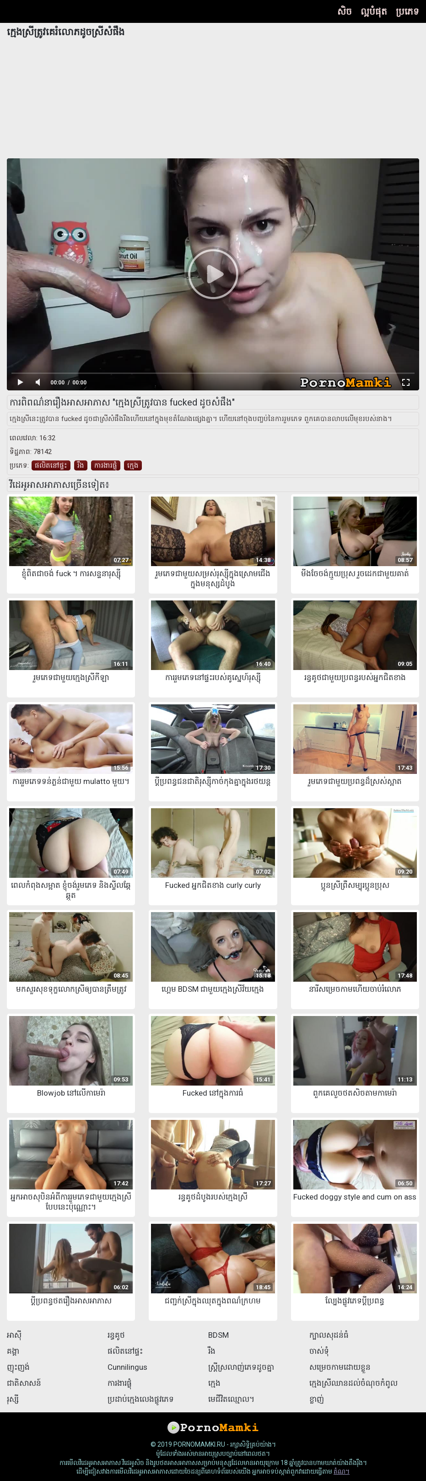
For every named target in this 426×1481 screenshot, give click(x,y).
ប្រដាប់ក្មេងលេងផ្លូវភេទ (141, 1399)
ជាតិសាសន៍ (24, 1383)
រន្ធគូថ (116, 1335)
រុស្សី (13, 1399)
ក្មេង (133, 465)
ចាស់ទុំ (319, 1351)
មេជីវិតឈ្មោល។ (231, 1399)
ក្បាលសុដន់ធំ (329, 1335)
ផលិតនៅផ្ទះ (51, 465)
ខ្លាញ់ (316, 1399)
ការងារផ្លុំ (105, 465)
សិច (344, 11)
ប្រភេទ (407, 11)
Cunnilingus (127, 1367)
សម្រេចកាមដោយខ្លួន (340, 1367)
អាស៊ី (14, 1335)
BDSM (218, 1335)
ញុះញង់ (18, 1367)
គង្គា (13, 1351)
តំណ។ (342, 1471)
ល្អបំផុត (374, 11)
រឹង (80, 465)
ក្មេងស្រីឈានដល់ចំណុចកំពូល (353, 1383)
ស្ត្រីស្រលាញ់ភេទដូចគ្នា (241, 1367)
